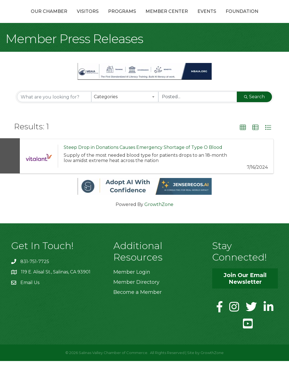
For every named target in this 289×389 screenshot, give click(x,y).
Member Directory (136, 310)
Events (258, 17)
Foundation (144, 39)
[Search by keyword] (54, 124)
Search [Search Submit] (254, 124)
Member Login (131, 300)
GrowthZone (158, 232)
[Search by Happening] (197, 124)
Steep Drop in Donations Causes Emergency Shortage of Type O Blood (143, 175)
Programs (113, 17)
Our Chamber (40, 17)
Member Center (218, 17)
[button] (243, 155)
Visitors (79, 17)
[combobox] (124, 124)
